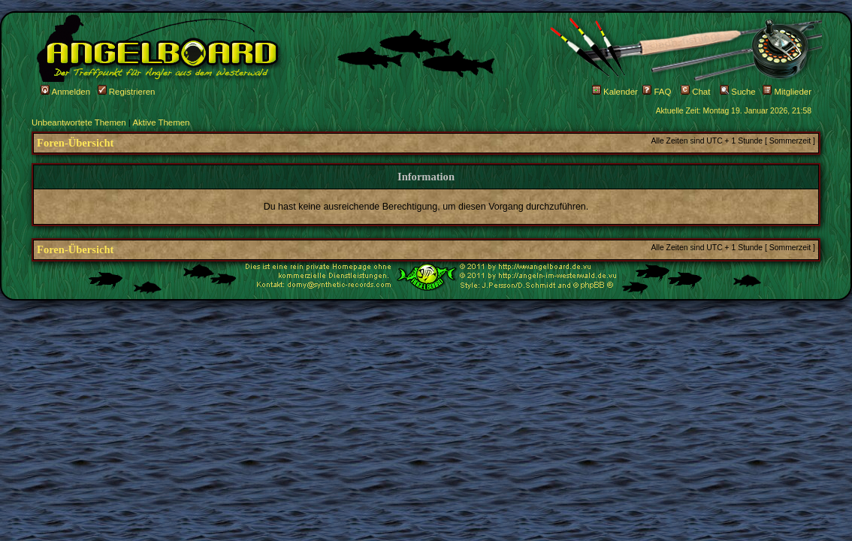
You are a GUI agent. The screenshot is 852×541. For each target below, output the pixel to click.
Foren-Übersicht (75, 143)
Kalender (615, 91)
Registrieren (127, 91)
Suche (738, 91)
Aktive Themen (160, 122)
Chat (695, 91)
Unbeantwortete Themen (79, 122)
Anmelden (65, 91)
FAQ (656, 91)
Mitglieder (787, 91)
